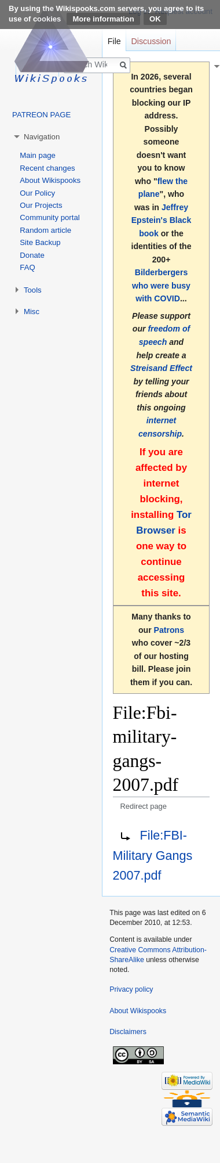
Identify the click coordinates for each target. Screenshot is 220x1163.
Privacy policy (131, 989)
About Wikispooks (50, 180)
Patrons (169, 630)
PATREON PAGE (41, 114)
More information (103, 19)
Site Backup (40, 242)
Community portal (49, 217)
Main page (38, 155)
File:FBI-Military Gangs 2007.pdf (153, 855)
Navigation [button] (42, 136)
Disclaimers (127, 1032)
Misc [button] (31, 311)
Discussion (151, 41)
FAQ (27, 267)
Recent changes (47, 168)
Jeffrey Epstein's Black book (161, 220)
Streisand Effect (161, 368)
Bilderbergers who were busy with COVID (161, 285)
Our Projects (41, 205)
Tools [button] (33, 290)
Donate (32, 255)
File (114, 41)
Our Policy (37, 193)
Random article (45, 230)
